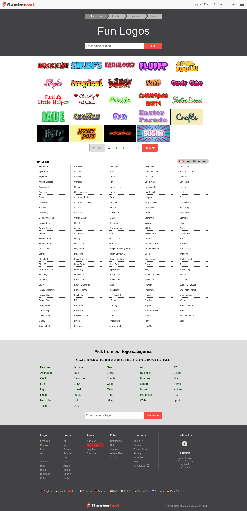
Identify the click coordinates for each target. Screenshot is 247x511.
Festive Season (81, 316)
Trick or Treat (186, 259)
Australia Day (45, 187)
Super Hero (185, 233)
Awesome (43, 192)
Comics (77, 207)
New (109, 367)
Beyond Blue (45, 238)
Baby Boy (43, 202)
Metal (110, 389)
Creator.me (93, 445)
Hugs (111, 285)
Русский (158, 491)
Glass (112, 218)
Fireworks (78, 326)
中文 (72, 491)
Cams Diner (44, 316)
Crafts (77, 228)
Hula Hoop (114, 290)
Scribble (183, 177)
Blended (43, 254)
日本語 (126, 491)
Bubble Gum (45, 295)
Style (182, 223)
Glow (77, 383)
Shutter (183, 187)
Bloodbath (43, 259)
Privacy (137, 453)
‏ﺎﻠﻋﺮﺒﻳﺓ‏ (60, 491)
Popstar (148, 305)
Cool (43, 378)
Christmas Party (81, 197)
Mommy (148, 238)
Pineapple (149, 279)
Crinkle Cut (79, 233)
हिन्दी (114, 491)
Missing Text (150, 233)
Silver (110, 400)
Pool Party (149, 290)
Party (147, 269)
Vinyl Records (186, 295)
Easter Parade (80, 290)
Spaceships (185, 207)
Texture (44, 405)
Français (85, 491)
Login (233, 4)
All (141, 367)
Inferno (112, 300)
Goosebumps (115, 228)
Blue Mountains (46, 269)
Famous (145, 378)
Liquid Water (150, 182)
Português (141, 491)
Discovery (78, 269)
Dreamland (79, 274)
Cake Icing (44, 310)
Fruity (112, 177)
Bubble (67, 474)
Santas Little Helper (189, 171)
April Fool (43, 171)
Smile (182, 192)
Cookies (78, 213)
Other (77, 405)
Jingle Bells (114, 321)
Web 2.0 (145, 400)
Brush (66, 469)
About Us (138, 441)
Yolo (182, 321)
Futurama (113, 207)
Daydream (79, 249)
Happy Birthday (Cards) (120, 249)
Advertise (138, 457)
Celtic (66, 478)
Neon (43, 394)
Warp (182, 300)
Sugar (182, 228)
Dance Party (80, 243)
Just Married (115, 326)
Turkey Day (185, 269)
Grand (112, 233)
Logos (197, 4)
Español (173, 491)
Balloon (42, 207)
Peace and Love (152, 274)
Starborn (184, 218)
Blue (76, 372)
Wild (182, 310)
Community (116, 441)
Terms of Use (140, 449)
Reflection (46, 400)
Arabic (66, 465)
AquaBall (43, 177)
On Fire (148, 254)
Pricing (218, 4)
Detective (78, 254)
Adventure (44, 166)
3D (175, 367)
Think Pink (184, 254)
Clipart (113, 457)
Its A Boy (113, 305)
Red (175, 394)
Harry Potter (115, 264)
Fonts (207, 4)
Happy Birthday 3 (117, 254)
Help (112, 445)
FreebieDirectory (185, 461)
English (46, 491)
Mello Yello (149, 207)
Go (153, 45)
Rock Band (185, 166)
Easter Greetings (82, 285)
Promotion (146, 394)
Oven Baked (150, 259)
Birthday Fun (45, 243)
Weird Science (186, 305)
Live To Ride (150, 192)
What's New (116, 453)
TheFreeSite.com (185, 458)
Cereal (77, 187)
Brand (110, 372)
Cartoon (78, 171)
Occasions (115, 449)
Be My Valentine (46, 218)
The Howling (185, 249)
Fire (175, 378)
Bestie (42, 233)
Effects (111, 378)
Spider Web (185, 213)
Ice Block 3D (115, 295)
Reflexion (149, 316)
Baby (41, 197)
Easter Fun (79, 279)
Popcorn (148, 295)
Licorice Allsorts (152, 171)
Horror (177, 383)
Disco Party (79, 264)
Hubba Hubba (115, 279)
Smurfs (183, 197)
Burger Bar (44, 300)
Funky (112, 197)
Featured (45, 367)
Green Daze (115, 238)
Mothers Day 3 (151, 243)
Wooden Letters (187, 316)
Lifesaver (149, 177)
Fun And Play (115, 187)
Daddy (77, 238)
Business (145, 372)
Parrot (147, 264)
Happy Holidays (116, 259)
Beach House (45, 228)
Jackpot (112, 310)
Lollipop (148, 197)
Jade (111, 316)
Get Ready (114, 213)
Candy (42, 321)
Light (43, 389)
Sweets (183, 238)
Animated (46, 372)
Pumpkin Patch (151, 310)
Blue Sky (43, 274)
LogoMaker (93, 449)
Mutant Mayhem (152, 249)
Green (144, 383)
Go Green (114, 223)
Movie (144, 389)
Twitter (183, 274)
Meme (147, 213)
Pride (110, 394)
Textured (184, 243)
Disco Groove (80, 259)
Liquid (77, 389)
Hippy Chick (114, 269)
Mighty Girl (149, 218)
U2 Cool (183, 279)
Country (77, 223)
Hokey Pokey (115, 274)
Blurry (41, 285)
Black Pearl (44, 249)
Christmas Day (81, 192)
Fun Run (113, 192)
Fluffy (111, 171)
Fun (111, 182)
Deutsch (101, 491)
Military (148, 223)
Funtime (113, 202)
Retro (147, 321)
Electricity (78, 295)
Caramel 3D (44, 326)
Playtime (148, 285)
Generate (153, 415)
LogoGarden (185, 464)
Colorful (178, 372)
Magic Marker (151, 202)
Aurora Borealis (46, 182)
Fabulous (78, 305)
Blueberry (43, 279)
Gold (110, 383)
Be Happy (43, 213)
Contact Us (141, 465)
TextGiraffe (185, 467)
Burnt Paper (44, 305)
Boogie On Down (47, 290)
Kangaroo (149, 166)
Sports (177, 400)
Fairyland (78, 310)
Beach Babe (44, 223)
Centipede (79, 182)
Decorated (80, 378)
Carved (77, 177)
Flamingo (113, 166)
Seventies (184, 182)
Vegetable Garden (188, 290)
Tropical (183, 264)
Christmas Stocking (83, 202)
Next (150, 147)
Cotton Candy (80, 218)
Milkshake (149, 228)
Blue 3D (42, 264)
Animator (91, 453)
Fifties (77, 321)
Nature (177, 389)
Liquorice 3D (150, 187)
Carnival (78, 166)
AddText (91, 441)
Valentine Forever (188, 285)
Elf (75, 300)
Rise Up (148, 326)
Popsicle (148, 300)
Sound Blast (185, 202)
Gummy (113, 243)
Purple (77, 394)
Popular (78, 367)
